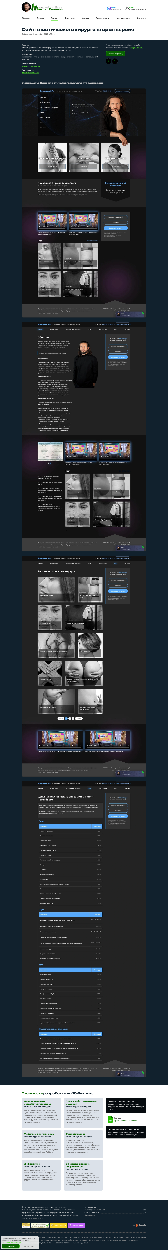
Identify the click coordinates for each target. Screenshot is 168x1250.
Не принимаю (29, 1246)
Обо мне (26, 18)
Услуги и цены (136, 47)
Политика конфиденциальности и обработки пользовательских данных (55, 1243)
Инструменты (123, 18)
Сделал (54, 18)
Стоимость (32, 1093)
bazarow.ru (38, 1218)
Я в (139, 1225)
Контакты (141, 18)
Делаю (40, 18)
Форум (85, 18)
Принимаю (11, 1246)
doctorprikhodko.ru (30, 73)
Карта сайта (89, 1215)
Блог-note (70, 18)
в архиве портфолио (31, 66)
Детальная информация (11, 1242)
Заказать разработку (115, 54)
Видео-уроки (102, 18)
